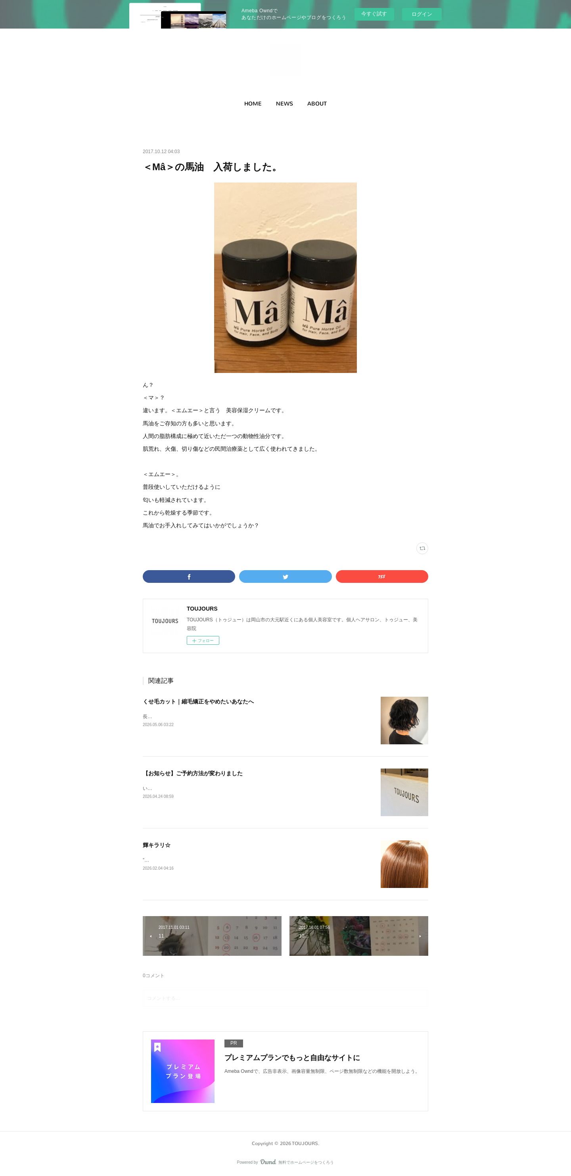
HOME (253, 104)
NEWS (284, 104)
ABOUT (317, 104)
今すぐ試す (374, 14)
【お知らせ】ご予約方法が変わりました (193, 773)
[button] (253, 104)
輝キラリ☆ (157, 845)
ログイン (422, 14)
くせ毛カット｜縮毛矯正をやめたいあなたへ (198, 701)
